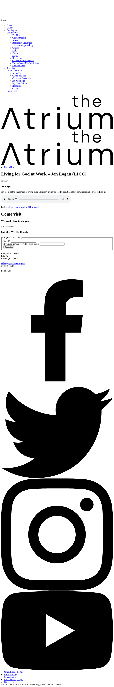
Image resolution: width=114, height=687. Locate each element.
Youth (15, 53)
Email (7, 241)
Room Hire (17, 86)
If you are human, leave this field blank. (21, 244)
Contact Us (17, 88)
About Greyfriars (14, 70)
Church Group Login (13, 679)
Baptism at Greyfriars (22, 43)
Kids (14, 50)
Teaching (11, 68)
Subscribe (8, 247)
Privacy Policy (10, 674)
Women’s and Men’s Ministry (25, 63)
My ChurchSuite (19, 83)
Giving (10, 27)
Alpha (15, 40)
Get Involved (13, 32)
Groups (15, 48)
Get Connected (19, 38)
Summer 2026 (18, 65)
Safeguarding (10, 677)
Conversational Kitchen (23, 60)
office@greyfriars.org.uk (13, 263)
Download (34, 207)
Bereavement (18, 58)
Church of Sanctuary (21, 78)
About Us (16, 73)
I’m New (16, 35)
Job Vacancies (18, 81)
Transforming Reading (22, 45)
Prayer (15, 55)
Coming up (12, 30)
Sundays (10, 25)
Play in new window (18, 207)
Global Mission (19, 76)
